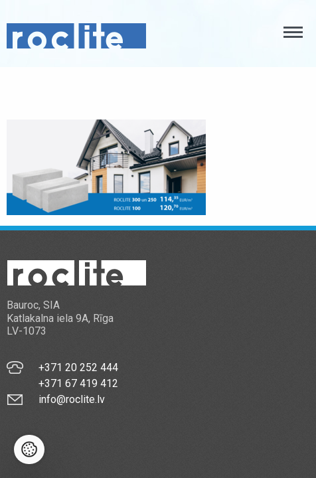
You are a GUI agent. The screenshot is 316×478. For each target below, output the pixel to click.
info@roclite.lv (72, 399)
